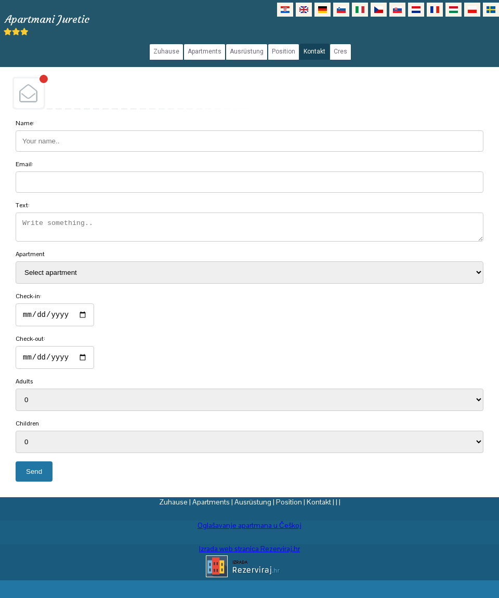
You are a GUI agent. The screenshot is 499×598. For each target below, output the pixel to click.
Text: (23, 205)
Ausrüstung (252, 508)
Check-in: (29, 299)
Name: (25, 123)
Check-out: (30, 343)
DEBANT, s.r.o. (249, 93)
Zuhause (173, 508)
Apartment (30, 257)
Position (289, 508)
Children (27, 430)
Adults (24, 387)
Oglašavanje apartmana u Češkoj (249, 531)
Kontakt (319, 508)
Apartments (211, 508)
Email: (24, 164)
